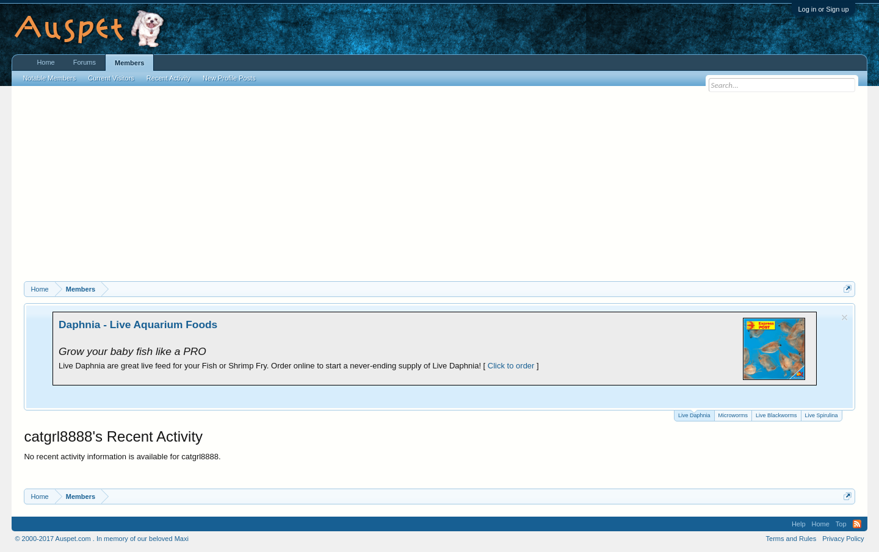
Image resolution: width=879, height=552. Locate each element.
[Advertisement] (439, 189)
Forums (84, 62)
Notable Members (49, 78)
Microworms (733, 415)
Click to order (511, 365)
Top (841, 524)
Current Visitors (111, 78)
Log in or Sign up (823, 9)
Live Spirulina (821, 415)
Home (45, 62)
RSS (857, 524)
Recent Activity (168, 78)
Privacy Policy (843, 538)
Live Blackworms (776, 415)
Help (799, 524)
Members (129, 62)
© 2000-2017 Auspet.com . (54, 538)
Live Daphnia (694, 414)
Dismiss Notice (844, 317)
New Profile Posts (229, 78)
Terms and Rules (791, 538)
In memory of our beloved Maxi (142, 538)
